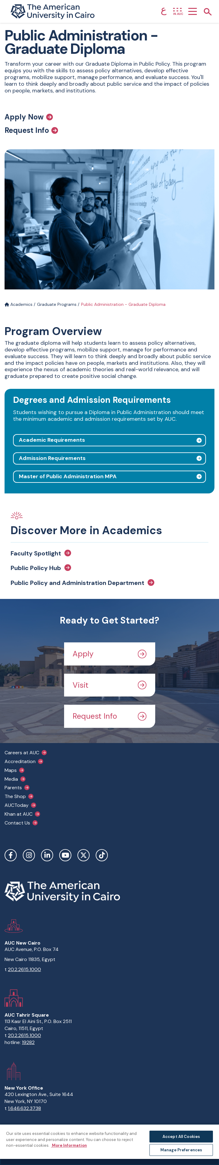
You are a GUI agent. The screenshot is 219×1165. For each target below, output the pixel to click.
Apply (110, 654)
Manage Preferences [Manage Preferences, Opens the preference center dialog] (181, 1150)
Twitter (83, 855)
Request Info (31, 130)
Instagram (29, 855)
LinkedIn (47, 855)
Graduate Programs (57, 304)
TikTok (102, 855)
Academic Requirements (52, 440)
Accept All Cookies (181, 1136)
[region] (109, 1144)
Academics (19, 304)
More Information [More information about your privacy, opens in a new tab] (69, 1145)
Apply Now (29, 117)
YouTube (65, 855)
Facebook (11, 855)
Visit (110, 685)
